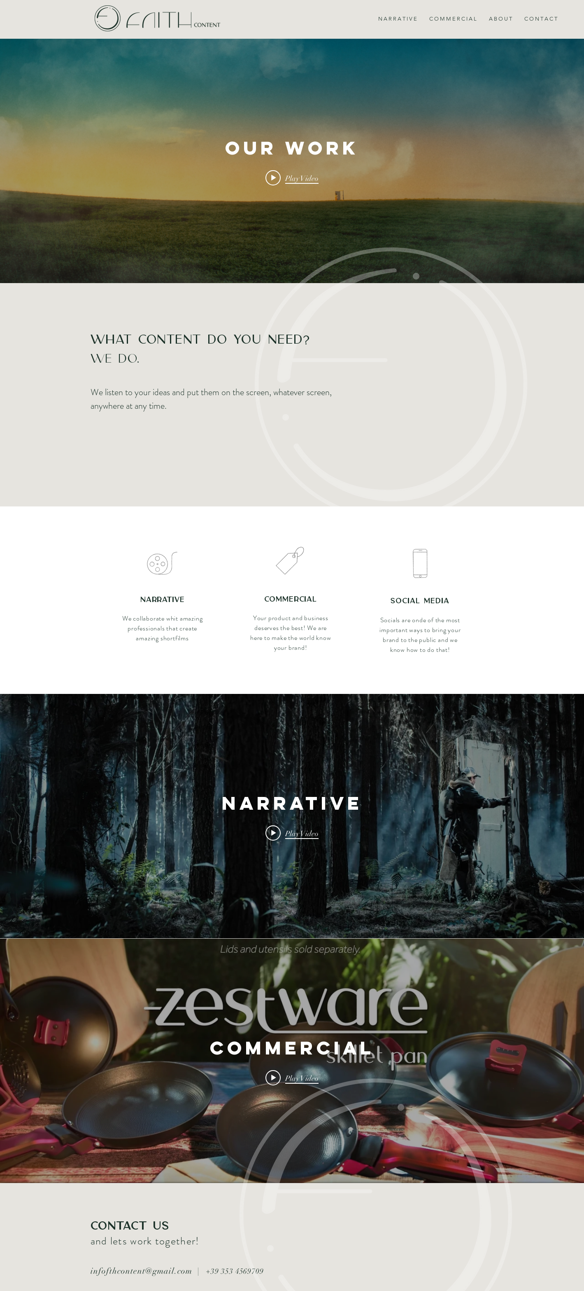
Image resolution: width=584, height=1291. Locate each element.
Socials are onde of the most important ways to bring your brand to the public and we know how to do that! (420, 634)
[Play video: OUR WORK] (292, 178)
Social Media (420, 601)
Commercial (290, 599)
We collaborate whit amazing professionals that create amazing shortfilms (162, 628)
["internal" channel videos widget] (292, 161)
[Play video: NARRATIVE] (292, 833)
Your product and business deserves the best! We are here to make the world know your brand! (290, 632)
